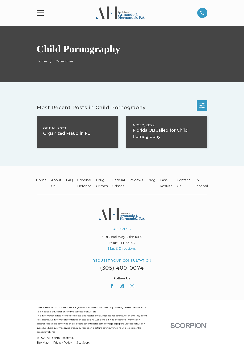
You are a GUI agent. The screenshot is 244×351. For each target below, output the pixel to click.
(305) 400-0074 (122, 268)
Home (41, 180)
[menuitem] (43, 342)
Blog (151, 180)
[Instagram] (132, 286)
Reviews (136, 180)
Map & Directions (122, 248)
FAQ (69, 180)
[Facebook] (112, 286)
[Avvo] (122, 286)
